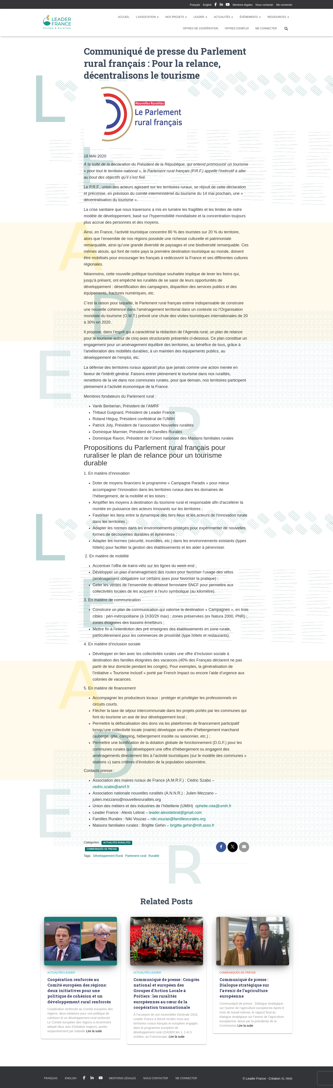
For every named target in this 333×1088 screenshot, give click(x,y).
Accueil (123, 17)
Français (195, 4)
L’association (147, 17)
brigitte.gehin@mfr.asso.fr (192, 825)
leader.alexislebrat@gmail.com (176, 812)
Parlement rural (135, 856)
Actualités (223, 17)
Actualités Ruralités (116, 842)
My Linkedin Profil (221, 5)
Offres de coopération (200, 28)
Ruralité (154, 856)
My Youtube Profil (228, 5)
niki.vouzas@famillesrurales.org (179, 819)
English (207, 4)
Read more (94, 1031)
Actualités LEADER (61, 972)
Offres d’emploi (237, 28)
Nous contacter (264, 4)
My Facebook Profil (215, 5)
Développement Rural (108, 856)
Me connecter (284, 4)
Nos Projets (176, 17)
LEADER (200, 17)
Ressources (278, 17)
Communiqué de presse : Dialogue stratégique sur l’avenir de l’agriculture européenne (244, 988)
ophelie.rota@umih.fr (213, 806)
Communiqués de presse (102, 849)
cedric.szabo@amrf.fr (111, 787)
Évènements (250, 17)
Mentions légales (242, 4)
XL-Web (286, 1078)
